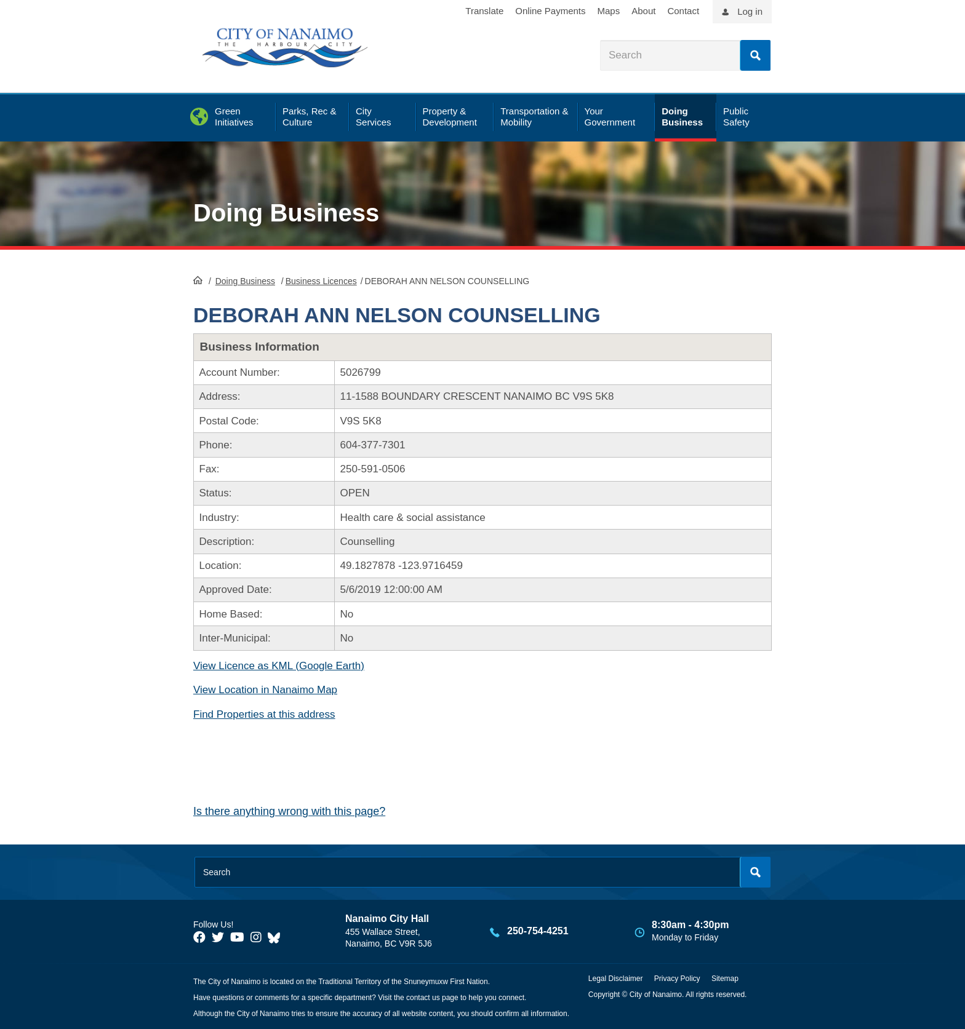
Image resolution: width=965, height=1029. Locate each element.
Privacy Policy (677, 978)
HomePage (197, 280)
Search (755, 55)
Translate (484, 11)
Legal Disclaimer (615, 978)
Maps (609, 11)
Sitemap (725, 978)
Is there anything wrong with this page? (289, 811)
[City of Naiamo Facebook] (199, 937)
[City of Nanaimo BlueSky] (277, 937)
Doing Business (286, 212)
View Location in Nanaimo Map (265, 690)
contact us (423, 997)
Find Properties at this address (264, 714)
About (643, 11)
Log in (750, 11)
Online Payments (550, 11)
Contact (683, 11)
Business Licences (321, 281)
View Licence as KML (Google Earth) (278, 666)
